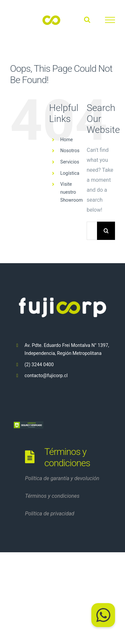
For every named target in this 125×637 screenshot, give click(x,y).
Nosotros (70, 150)
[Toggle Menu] (110, 20)
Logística (69, 173)
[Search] (106, 231)
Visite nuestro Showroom (71, 192)
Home (66, 139)
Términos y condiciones (52, 496)
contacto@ (36, 375)
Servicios (69, 161)
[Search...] (92, 231)
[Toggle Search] (87, 19)
